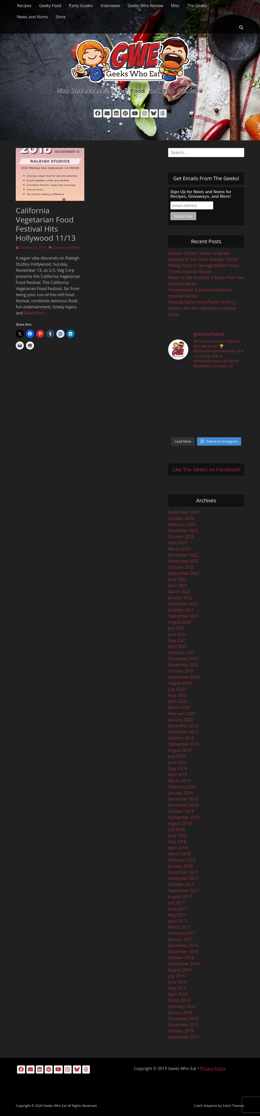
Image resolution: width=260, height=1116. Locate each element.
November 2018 (183, 805)
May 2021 (177, 640)
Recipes (24, 5)
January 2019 (180, 793)
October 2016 (181, 957)
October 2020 (181, 671)
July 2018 (176, 829)
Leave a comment (66, 247)
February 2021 (182, 652)
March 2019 (179, 780)
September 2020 (183, 677)
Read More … (36, 313)
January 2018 (180, 866)
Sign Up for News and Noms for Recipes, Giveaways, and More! (200, 194)
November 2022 (183, 561)
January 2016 (180, 1012)
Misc (175, 5)
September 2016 (183, 964)
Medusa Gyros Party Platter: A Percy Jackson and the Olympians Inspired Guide (202, 308)
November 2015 (183, 1025)
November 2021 (183, 604)
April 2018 (177, 848)
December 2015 (183, 1018)
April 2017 (177, 921)
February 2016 (182, 1006)
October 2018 (181, 811)
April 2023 (177, 543)
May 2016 (177, 988)
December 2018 (183, 799)
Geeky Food (50, 5)
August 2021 (180, 622)
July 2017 (176, 903)
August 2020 (180, 683)
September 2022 (183, 573)
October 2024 (181, 518)
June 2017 (177, 909)
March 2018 (179, 854)
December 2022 (183, 555)
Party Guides (81, 5)
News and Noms (32, 17)
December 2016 (183, 945)
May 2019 (177, 768)
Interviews (110, 5)
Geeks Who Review (145, 5)
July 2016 (176, 976)
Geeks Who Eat (55, 1105)
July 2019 (176, 756)
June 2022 (177, 579)
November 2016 (183, 951)
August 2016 (180, 970)
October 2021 (181, 610)
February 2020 (182, 713)
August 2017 (180, 896)
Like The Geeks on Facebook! (206, 469)
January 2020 (180, 719)
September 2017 (183, 890)
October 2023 (181, 536)
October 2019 (181, 738)
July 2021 (176, 628)
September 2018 (183, 817)
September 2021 (183, 616)
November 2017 (183, 878)
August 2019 (180, 750)
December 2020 (183, 658)
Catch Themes (233, 1105)
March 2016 (179, 1000)
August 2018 (180, 823)
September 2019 (183, 744)
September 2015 (183, 1037)
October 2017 (181, 884)
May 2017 (177, 915)
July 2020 (176, 689)
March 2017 (179, 927)
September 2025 (183, 512)
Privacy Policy (212, 1068)
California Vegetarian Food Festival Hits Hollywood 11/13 (45, 224)
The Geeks (197, 5)
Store (61, 17)
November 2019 (183, 732)
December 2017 (183, 872)
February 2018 (182, 860)
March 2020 (179, 707)
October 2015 (181, 1031)
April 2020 (177, 701)
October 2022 (181, 567)
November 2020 (183, 665)
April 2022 (177, 585)
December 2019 (183, 726)
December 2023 (183, 530)
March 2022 (179, 591)
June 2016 (177, 982)
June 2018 (177, 835)
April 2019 (177, 774)
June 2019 (177, 762)
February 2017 (182, 933)
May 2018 (177, 841)
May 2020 (177, 695)
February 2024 (182, 524)
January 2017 (180, 939)
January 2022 (180, 597)
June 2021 (177, 634)
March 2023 (179, 549)
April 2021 (177, 646)
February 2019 (182, 787)
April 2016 (177, 994)
